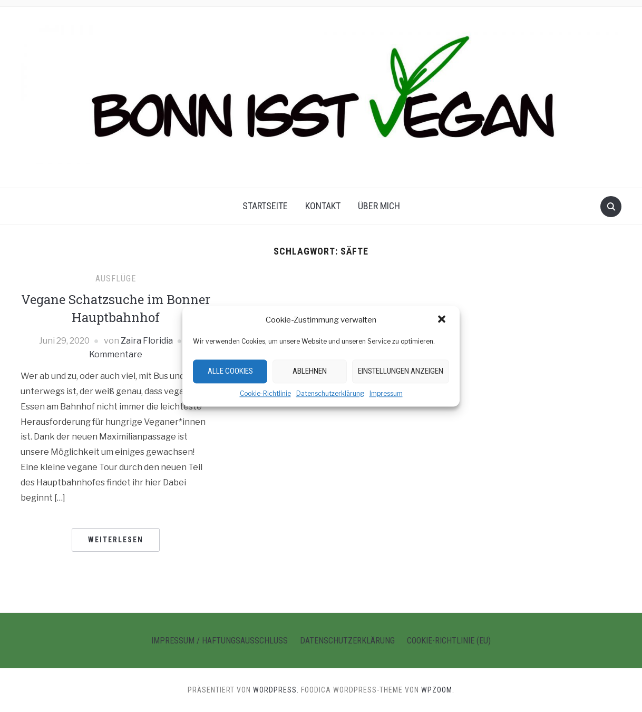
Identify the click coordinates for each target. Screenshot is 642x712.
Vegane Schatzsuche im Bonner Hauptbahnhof (115, 308)
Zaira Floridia (147, 341)
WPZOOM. (437, 690)
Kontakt (323, 205)
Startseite (265, 205)
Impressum (386, 393)
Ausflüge (115, 279)
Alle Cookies (230, 371)
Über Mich (379, 205)
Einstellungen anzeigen (400, 371)
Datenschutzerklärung (330, 393)
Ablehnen (310, 371)
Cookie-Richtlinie (265, 393)
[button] (442, 320)
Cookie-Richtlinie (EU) (449, 641)
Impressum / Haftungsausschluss (219, 641)
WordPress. (276, 690)
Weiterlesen (115, 539)
